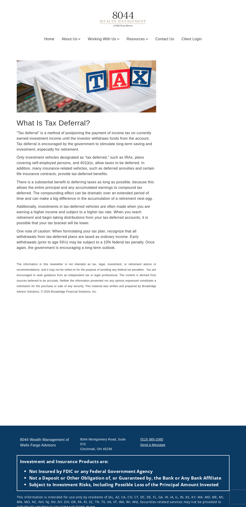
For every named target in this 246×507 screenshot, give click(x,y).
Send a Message (153, 445)
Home (49, 39)
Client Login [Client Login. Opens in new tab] (192, 39)
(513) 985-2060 (151, 439)
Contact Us (164, 39)
